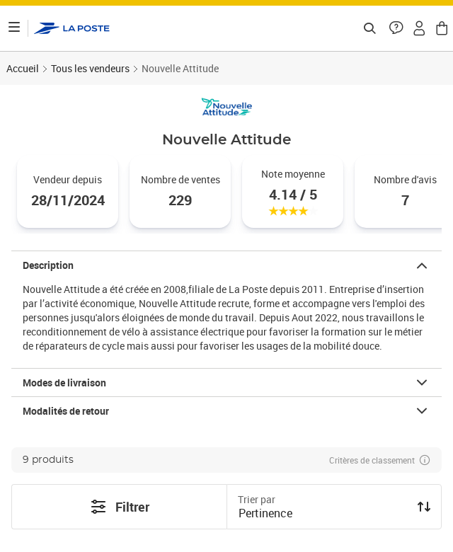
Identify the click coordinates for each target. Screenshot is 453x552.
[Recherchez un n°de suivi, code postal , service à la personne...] (369, 28)
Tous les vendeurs (90, 68)
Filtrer (119, 506)
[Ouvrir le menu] (14, 28)
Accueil (22, 68)
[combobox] (323, 514)
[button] (396, 28)
